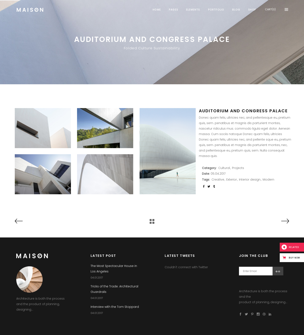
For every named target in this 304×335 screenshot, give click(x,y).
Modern (268, 179)
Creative (218, 179)
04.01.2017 (97, 278)
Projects (238, 168)
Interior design (250, 179)
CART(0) (270, 9)
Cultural (224, 168)
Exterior (231, 179)
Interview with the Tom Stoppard (115, 307)
